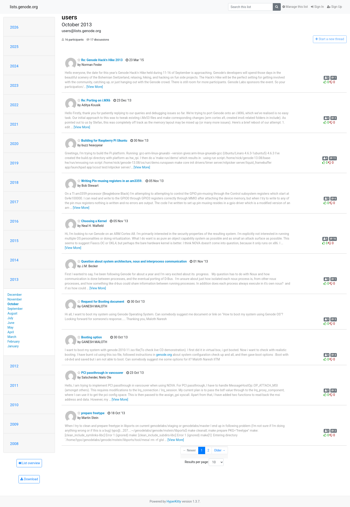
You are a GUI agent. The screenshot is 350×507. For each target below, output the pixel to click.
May (10, 327)
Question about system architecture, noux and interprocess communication (132, 261)
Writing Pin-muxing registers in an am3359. (109, 181)
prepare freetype (90, 413)
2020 (14, 143)
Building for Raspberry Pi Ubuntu (102, 140)
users (69, 17)
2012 (14, 366)
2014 (14, 260)
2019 (14, 163)
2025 (14, 46)
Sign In (317, 6)
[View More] (94, 87)
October (13, 304)
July (10, 318)
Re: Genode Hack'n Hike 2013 (100, 60)
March (12, 337)
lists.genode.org (24, 7)
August (12, 313)
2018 (14, 182)
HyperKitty (174, 501)
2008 (14, 443)
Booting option (89, 337)
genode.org (164, 354)
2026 (14, 27)
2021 (14, 124)
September (15, 308)
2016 (14, 221)
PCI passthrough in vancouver (100, 373)
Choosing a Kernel (92, 221)
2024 (14, 66)
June (11, 323)
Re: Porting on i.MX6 (93, 100)
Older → (219, 450)
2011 (14, 385)
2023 (14, 85)
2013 (14, 279)
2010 (14, 405)
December (15, 294)
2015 (14, 240)
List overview (29, 463)
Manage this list (295, 6)
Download (29, 479)
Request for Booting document (100, 301)
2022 (14, 105)
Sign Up (334, 6)
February (14, 341)
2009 (14, 424)
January (13, 346)
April (11, 332)
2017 (14, 202)
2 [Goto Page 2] (208, 450)
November (15, 299)
